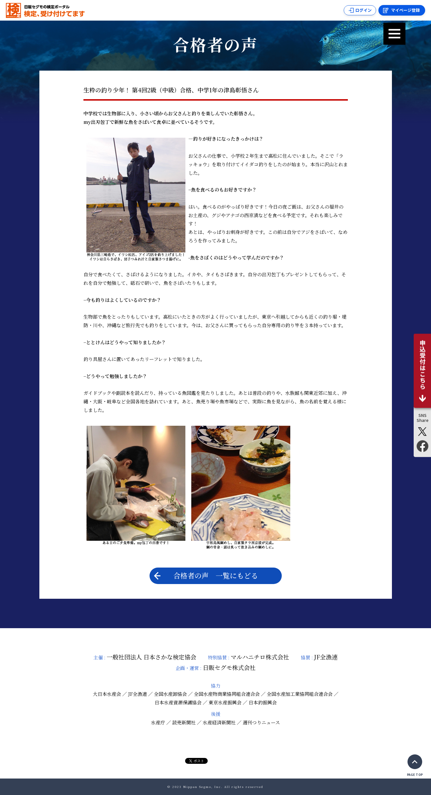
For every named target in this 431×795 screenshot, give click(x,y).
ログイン (363, 10)
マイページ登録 (405, 10)
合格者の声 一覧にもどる (206, 575)
